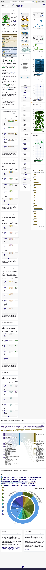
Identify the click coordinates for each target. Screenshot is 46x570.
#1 (37, 15)
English (3, 1)
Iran (20, 549)
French (24, 122)
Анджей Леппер (15, 481)
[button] (13, 11)
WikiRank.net (43, 4)
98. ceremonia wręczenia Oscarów (11, 547)
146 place (4, 67)
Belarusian (25, 87)
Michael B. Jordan (15, 548)
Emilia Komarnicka (15, 549)
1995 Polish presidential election (17, 427)
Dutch (24, 143)
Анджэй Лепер (33, 483)
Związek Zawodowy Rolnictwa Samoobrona (15, 430)
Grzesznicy (4, 549)
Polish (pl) (6, 340)
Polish (24, 153)
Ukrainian (25, 184)
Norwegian (25, 148)
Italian (24, 127)
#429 (42, 38)
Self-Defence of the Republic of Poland (19, 426)
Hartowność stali (27, 76)
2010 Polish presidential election (33, 426)
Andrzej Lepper (6, 477)
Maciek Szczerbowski (10, 545)
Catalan (24, 92)
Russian (24, 163)
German (24, 102)
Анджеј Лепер (24, 483)
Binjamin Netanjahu (7, 548)
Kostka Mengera (21, 76)
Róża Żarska (37, 429)
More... (9, 152)
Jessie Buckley (9, 549)
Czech (24, 97)
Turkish (24, 179)
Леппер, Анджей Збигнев (35, 477)
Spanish (24, 112)
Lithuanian (25, 138)
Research (32, 1)
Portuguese (25, 158)
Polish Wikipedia (40, 2)
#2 (37, 38)
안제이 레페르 (24, 485)
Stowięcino (33, 429)
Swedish (25, 174)
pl (13, 4)
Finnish (24, 117)
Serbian (24, 169)
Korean (24, 133)
